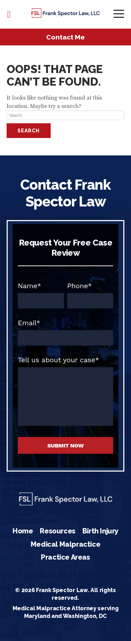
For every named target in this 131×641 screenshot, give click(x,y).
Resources (57, 531)
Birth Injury (100, 531)
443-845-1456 (9, 14)
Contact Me (65, 37)
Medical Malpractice (65, 544)
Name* (29, 286)
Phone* (79, 286)
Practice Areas (65, 557)
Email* (29, 323)
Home (23, 531)
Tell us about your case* (58, 360)
